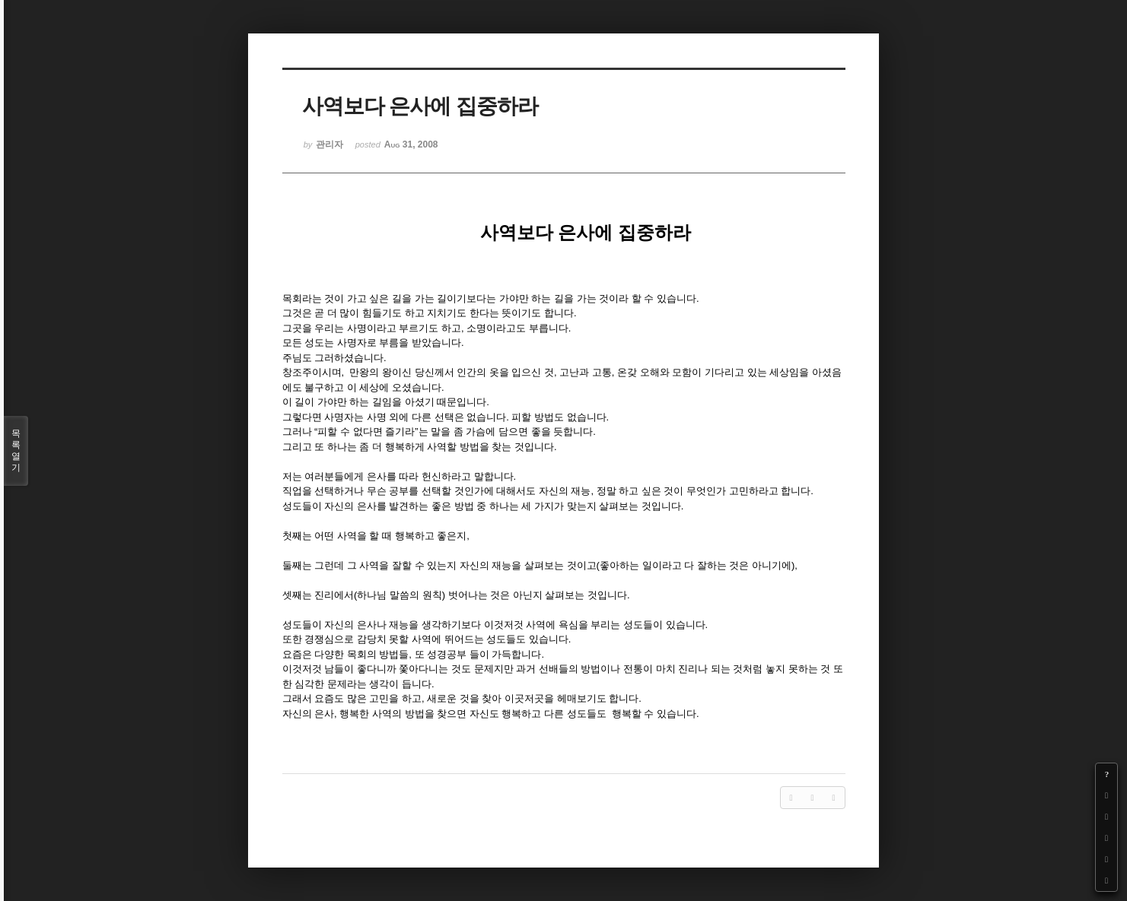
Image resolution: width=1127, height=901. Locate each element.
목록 (16, 451)
